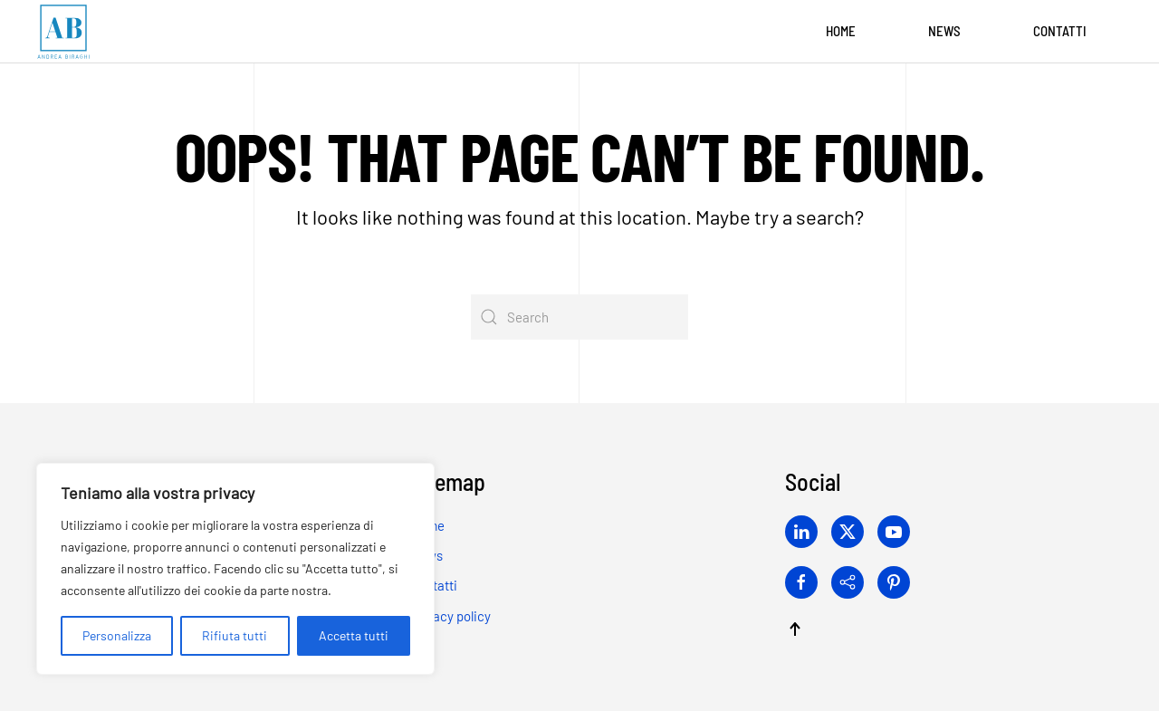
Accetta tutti (353, 635)
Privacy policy (450, 616)
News (944, 31)
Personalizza (116, 635)
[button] (795, 629)
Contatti (1060, 31)
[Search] (579, 317)
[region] (235, 569)
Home (841, 31)
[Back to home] (63, 31)
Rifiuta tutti (234, 635)
